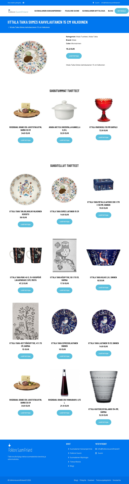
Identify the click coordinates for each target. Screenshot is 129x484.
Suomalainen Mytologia (93, 11)
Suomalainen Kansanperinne (81, 449)
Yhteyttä (83, 480)
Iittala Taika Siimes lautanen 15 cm (64, 211)
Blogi (110, 11)
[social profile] (23, 3)
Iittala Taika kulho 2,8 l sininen (103, 277)
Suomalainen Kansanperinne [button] (47, 11)
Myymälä (122, 11)
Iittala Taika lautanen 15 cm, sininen (103, 343)
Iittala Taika (93, 36)
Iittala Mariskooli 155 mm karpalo (103, 127)
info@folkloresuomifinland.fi (110, 3)
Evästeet (91, 480)
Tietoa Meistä (75, 462)
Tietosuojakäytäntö (103, 480)
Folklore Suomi (72, 11)
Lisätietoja (74, 56)
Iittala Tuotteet (82, 36)
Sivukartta (117, 480)
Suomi (97, 3)
